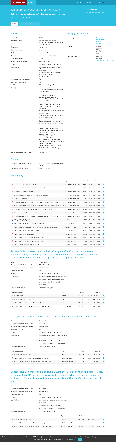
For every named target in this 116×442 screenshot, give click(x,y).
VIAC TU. (73, 439)
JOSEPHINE (19, 2)
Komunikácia (24, 24)
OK (80, 439)
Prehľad (14, 24)
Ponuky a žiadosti (35, 24)
